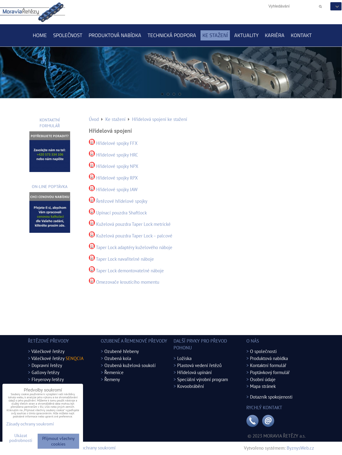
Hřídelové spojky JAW (117, 189)
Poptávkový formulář (270, 372)
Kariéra (274, 35)
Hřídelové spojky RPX (117, 178)
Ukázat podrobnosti (20, 438)
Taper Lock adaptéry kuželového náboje (134, 247)
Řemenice (114, 372)
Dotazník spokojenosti (271, 397)
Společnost (67, 35)
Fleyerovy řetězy (48, 379)
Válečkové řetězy (48, 351)
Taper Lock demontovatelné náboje (130, 270)
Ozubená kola (117, 358)
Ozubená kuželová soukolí (130, 365)
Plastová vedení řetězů (199, 365)
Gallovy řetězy (45, 372)
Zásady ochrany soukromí (91, 448)
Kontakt (301, 35)
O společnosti (263, 351)
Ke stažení (215, 35)
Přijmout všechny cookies (58, 441)
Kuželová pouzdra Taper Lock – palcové (134, 236)
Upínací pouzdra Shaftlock (121, 213)
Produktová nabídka (115, 35)
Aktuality (246, 35)
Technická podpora (172, 35)
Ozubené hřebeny (121, 351)
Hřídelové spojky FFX (117, 143)
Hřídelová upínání (194, 372)
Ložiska (184, 358)
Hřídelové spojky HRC (117, 155)
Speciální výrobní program (202, 379)
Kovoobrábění (190, 386)
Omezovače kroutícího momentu (127, 282)
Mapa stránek (263, 386)
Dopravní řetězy (47, 365)
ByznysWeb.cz (300, 448)
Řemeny (112, 379)
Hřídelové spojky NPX (117, 166)
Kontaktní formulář (268, 365)
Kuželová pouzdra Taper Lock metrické (133, 224)
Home (40, 35)
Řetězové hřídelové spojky (121, 201)
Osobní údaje (262, 379)
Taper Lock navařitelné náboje (125, 259)
